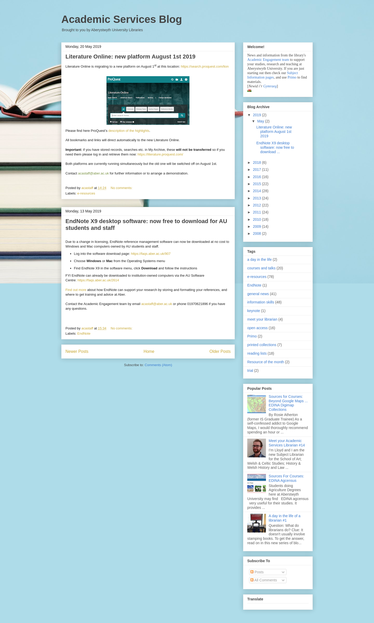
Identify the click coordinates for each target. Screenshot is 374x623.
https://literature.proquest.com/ (160, 154)
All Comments (263, 580)
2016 (257, 177)
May (261, 121)
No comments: (122, 188)
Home (149, 351)
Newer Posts (76, 351)
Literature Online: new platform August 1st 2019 (130, 56)
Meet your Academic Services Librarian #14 (287, 443)
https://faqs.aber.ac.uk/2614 (98, 280)
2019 (257, 115)
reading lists (257, 353)
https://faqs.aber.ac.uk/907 (151, 254)
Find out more (75, 290)
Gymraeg (270, 86)
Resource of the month (265, 362)
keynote (253, 311)
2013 (257, 198)
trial (250, 370)
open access (257, 328)
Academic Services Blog (121, 19)
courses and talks (261, 268)
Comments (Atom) (158, 365)
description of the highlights (128, 131)
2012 (257, 205)
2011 (257, 212)
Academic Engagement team (268, 60)
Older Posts (220, 351)
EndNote (84, 333)
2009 (257, 226)
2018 (257, 162)
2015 (257, 184)
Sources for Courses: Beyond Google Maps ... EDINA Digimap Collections (288, 403)
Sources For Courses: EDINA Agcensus (286, 478)
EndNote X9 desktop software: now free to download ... (275, 147)
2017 (257, 169)
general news (258, 294)
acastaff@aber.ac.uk (156, 304)
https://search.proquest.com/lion (205, 66)
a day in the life (259, 259)
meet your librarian (262, 319)
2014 (257, 191)
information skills (260, 302)
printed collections (261, 345)
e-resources (86, 193)
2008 (257, 233)
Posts (257, 572)
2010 (257, 219)
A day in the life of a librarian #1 (284, 518)
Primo (292, 77)
